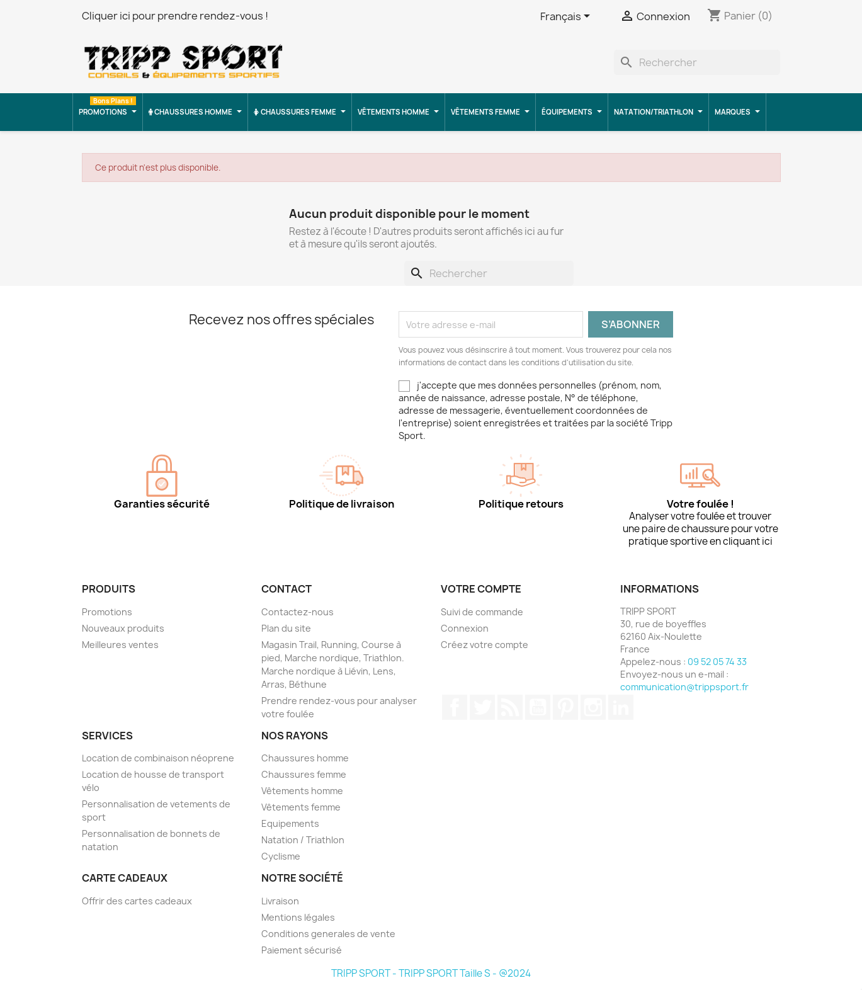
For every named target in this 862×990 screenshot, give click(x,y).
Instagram (593, 707)
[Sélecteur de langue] (567, 17)
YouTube (537, 707)
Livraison (280, 901)
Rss (510, 707)
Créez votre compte (484, 645)
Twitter (482, 707)
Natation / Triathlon (302, 840)
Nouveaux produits (123, 628)
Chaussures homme (305, 758)
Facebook (454, 707)
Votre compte (481, 589)
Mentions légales (298, 917)
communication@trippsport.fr (684, 687)
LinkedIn (620, 707)
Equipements (290, 823)
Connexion (465, 628)
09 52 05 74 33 (717, 662)
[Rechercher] (697, 62)
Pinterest (565, 707)
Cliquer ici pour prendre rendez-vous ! (175, 16)
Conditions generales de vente (328, 934)
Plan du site (286, 628)
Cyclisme (280, 856)
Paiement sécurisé (301, 950)
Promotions (107, 612)
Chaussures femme (303, 774)
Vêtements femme (301, 807)
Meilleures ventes (120, 645)
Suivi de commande (482, 612)
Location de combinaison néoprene (158, 758)
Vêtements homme (302, 791)
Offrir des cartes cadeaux (137, 901)
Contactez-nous (297, 612)
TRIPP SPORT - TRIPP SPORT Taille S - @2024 (431, 973)
